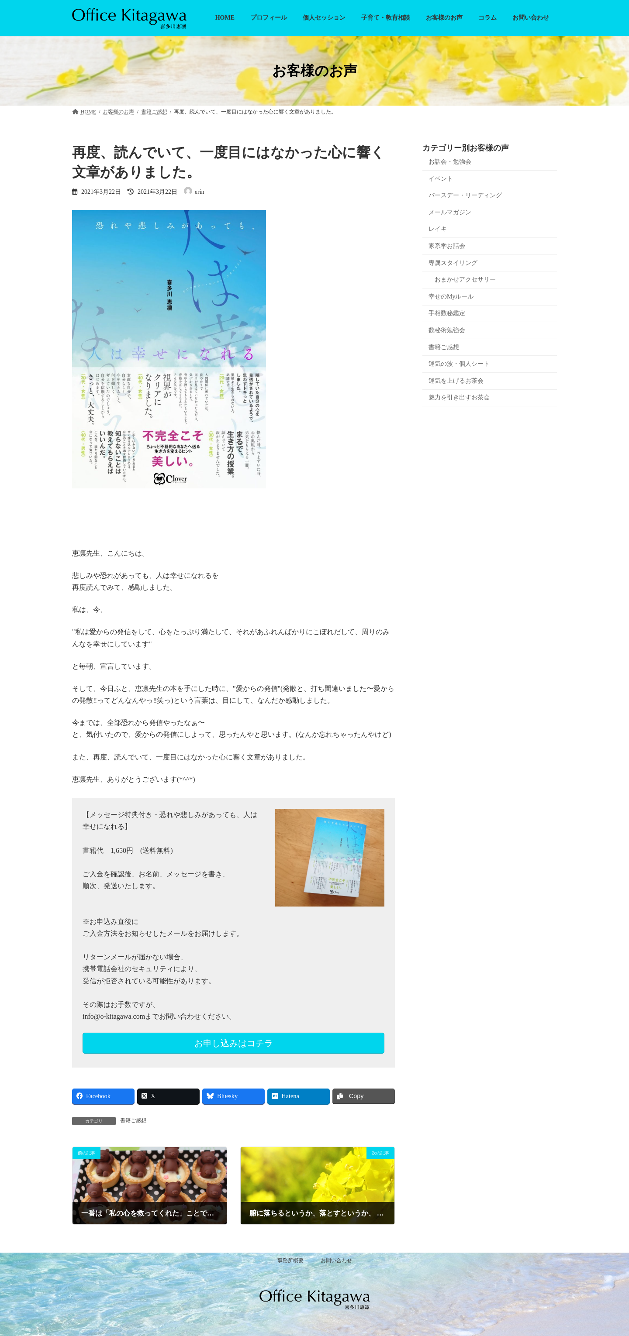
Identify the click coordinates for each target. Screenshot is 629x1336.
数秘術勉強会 (447, 330)
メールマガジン (450, 212)
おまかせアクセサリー (465, 279)
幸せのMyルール (451, 296)
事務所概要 (290, 1260)
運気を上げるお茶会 (456, 381)
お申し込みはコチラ (233, 1043)
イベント (441, 178)
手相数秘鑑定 (447, 313)
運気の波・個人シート (459, 364)
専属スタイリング (453, 263)
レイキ (438, 229)
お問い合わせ (336, 1260)
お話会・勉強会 (450, 161)
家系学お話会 (447, 246)
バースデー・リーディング (465, 195)
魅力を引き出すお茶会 (459, 397)
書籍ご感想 (133, 1120)
